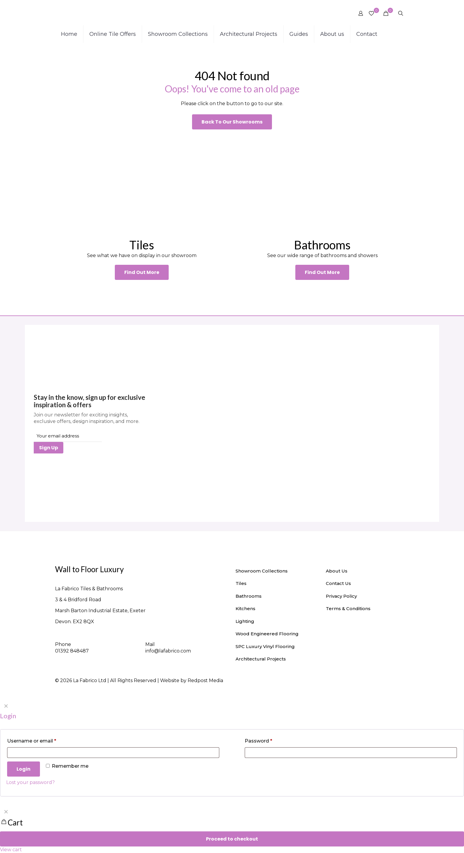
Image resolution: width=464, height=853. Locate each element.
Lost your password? (30, 782)
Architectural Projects (261, 659)
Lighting (245, 621)
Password (258, 741)
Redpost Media (205, 680)
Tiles (241, 583)
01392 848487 (72, 651)
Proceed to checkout (232, 839)
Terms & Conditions (348, 608)
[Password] (351, 752)
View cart (11, 849)
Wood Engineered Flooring (267, 633)
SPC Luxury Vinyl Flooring (265, 646)
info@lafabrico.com (168, 651)
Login (23, 769)
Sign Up (48, 447)
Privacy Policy (341, 596)
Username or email (31, 741)
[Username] (113, 752)
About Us (336, 571)
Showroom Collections (262, 571)
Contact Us (338, 583)
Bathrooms (249, 596)
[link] (142, 183)
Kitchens (245, 608)
